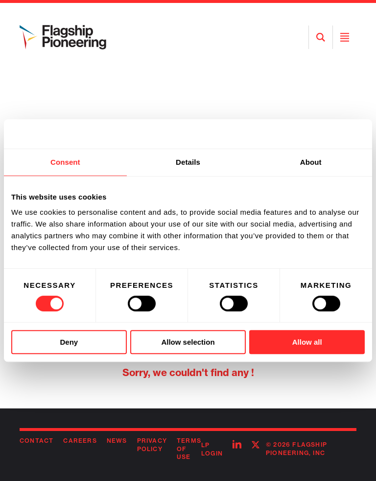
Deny (69, 342)
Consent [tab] (65, 162)
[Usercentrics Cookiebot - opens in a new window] (322, 134)
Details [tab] (188, 162)
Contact (36, 440)
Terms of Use (189, 449)
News (117, 440)
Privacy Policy (152, 445)
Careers (79, 440)
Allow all (307, 342)
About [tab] (311, 162)
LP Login (212, 449)
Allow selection (187, 342)
